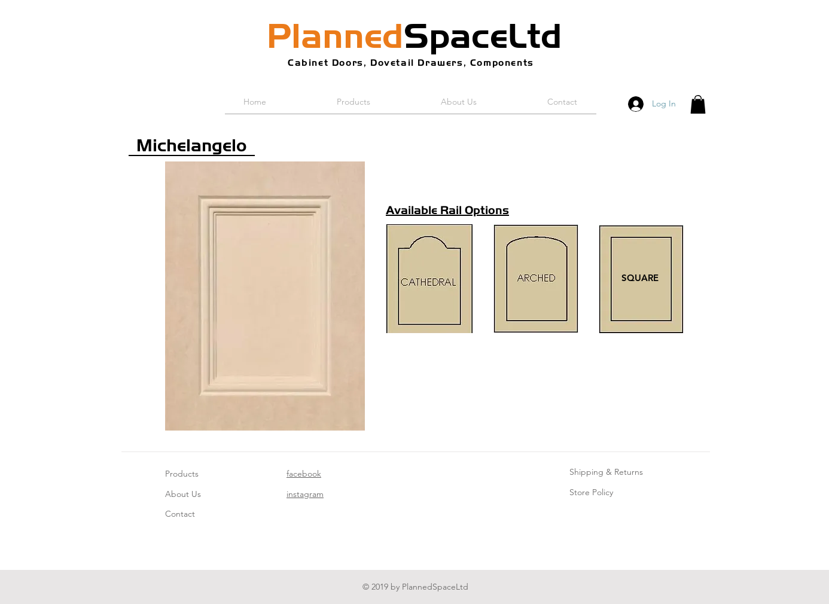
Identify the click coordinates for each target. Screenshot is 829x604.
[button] (698, 104)
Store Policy (591, 492)
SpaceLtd (414, 36)
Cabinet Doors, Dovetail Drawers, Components (411, 62)
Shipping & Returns (606, 471)
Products (182, 473)
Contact (180, 513)
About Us (183, 494)
